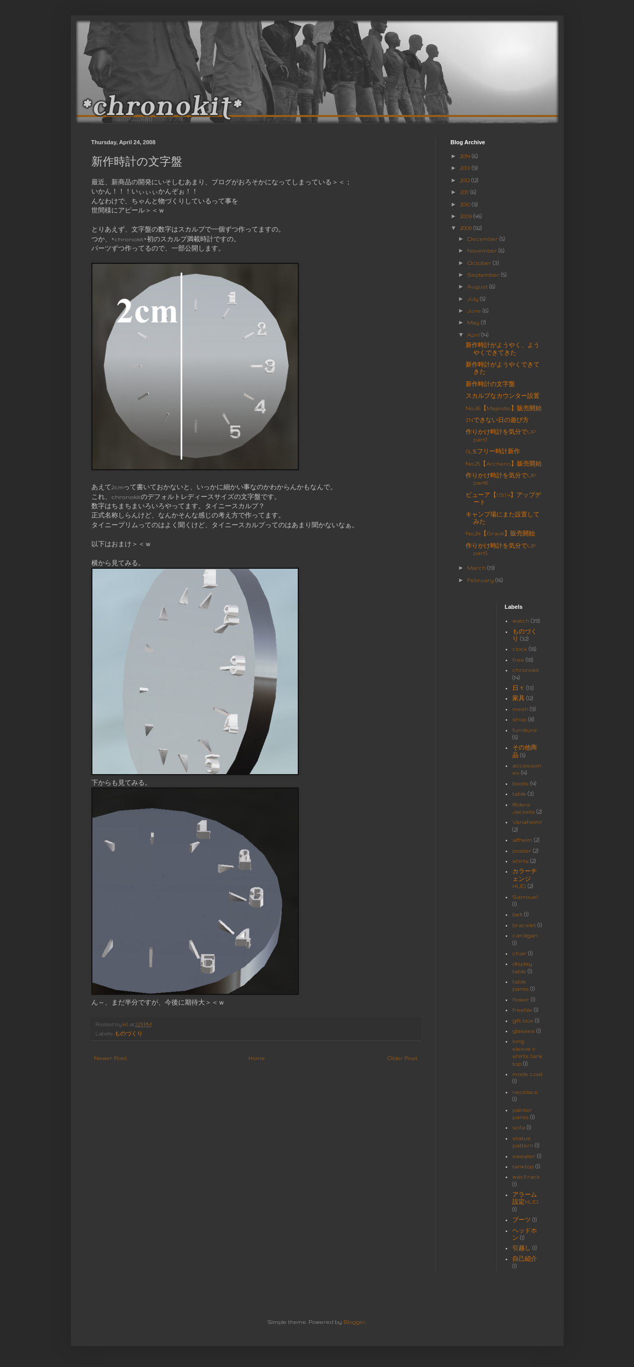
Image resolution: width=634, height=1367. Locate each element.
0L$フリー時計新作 (493, 451)
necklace (525, 1092)
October (480, 263)
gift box (522, 1020)
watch (520, 621)
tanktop (523, 1166)
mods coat (527, 1074)
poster (521, 851)
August (478, 286)
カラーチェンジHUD (524, 878)
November (482, 250)
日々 (518, 688)
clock (519, 649)
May (474, 322)
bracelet (524, 925)
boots (520, 783)
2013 (466, 168)
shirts (520, 861)
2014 (466, 156)
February (481, 580)
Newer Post (110, 1058)
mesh (520, 709)
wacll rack (526, 1176)
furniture (524, 730)
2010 (466, 204)
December (483, 239)
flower (520, 999)
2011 (465, 192)
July (473, 299)
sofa (518, 1127)
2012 (465, 180)
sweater (523, 1156)
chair (519, 953)
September (484, 275)
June (475, 310)
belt (517, 914)
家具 (518, 698)
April (474, 335)
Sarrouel (524, 897)
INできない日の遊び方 (497, 420)
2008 (466, 228)
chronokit (525, 670)
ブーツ (521, 1220)
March (477, 568)
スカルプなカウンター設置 (503, 396)
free (518, 660)
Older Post (402, 1058)
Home (256, 1058)
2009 (466, 216)
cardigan (524, 935)
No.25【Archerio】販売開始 (504, 463)
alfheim (522, 840)
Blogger (354, 1322)
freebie (522, 1010)
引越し (521, 1248)
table (519, 794)
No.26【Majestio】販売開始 (504, 408)
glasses (523, 1031)
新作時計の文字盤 (490, 384)
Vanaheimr (527, 822)
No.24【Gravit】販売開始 (500, 533)
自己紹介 (524, 1259)
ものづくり (128, 1033)
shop (519, 719)
